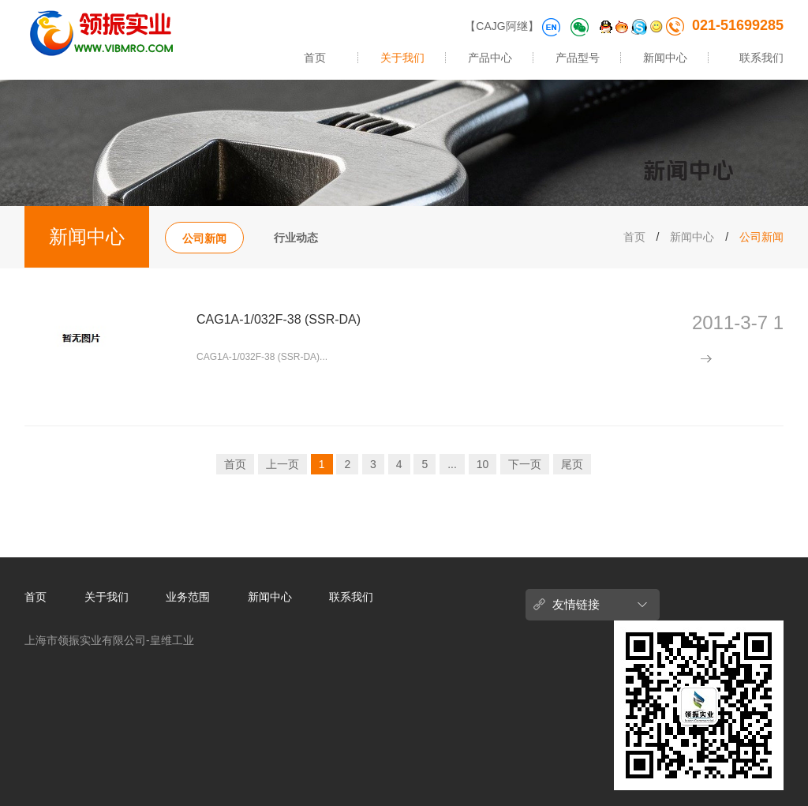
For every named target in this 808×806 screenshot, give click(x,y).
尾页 (572, 464)
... (452, 464)
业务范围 (188, 596)
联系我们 (761, 57)
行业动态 (296, 237)
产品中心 (490, 57)
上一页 (282, 464)
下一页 (524, 464)
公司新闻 (204, 238)
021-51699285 (725, 25)
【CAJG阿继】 (501, 26)
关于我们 (402, 57)
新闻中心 (665, 57)
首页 (315, 57)
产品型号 (578, 57)
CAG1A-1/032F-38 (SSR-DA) (278, 319)
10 (483, 464)
